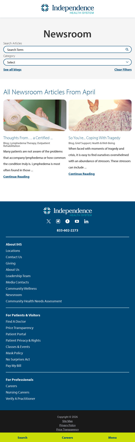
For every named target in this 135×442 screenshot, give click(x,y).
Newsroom (14, 295)
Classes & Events (18, 346)
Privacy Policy (67, 425)
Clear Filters (123, 70)
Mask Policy (14, 353)
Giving (10, 263)
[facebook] (67, 221)
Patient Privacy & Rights (23, 340)
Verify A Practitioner (20, 398)
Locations (13, 250)
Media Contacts (17, 282)
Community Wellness (21, 288)
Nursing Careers (17, 392)
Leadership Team (18, 276)
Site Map (67, 421)
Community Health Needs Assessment (34, 301)
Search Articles (12, 43)
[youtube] (77, 221)
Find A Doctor (16, 321)
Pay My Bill (13, 365)
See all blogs (12, 70)
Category (9, 55)
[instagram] (58, 221)
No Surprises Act (18, 359)
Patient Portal (16, 334)
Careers (11, 386)
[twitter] (49, 221)
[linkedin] (86, 221)
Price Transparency (19, 327)
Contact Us (14, 257)
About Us (12, 269)
